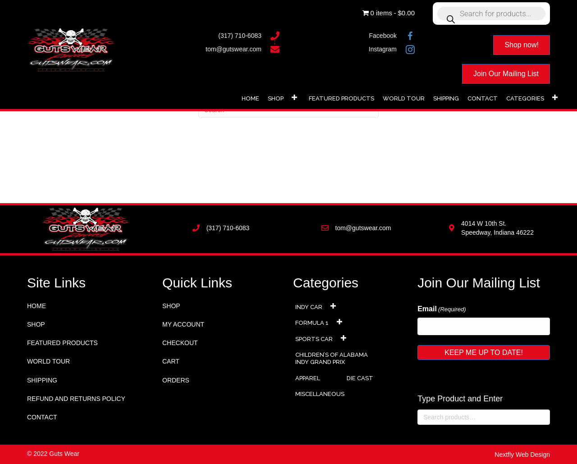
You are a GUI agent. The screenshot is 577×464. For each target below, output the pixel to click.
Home (36, 305)
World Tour (48, 361)
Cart (170, 361)
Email (441, 309)
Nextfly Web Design (522, 454)
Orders (175, 380)
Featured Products (62, 342)
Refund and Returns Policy (76, 398)
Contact (42, 417)
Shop (36, 324)
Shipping (42, 380)
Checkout (180, 342)
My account (183, 324)
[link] (250, 98)
